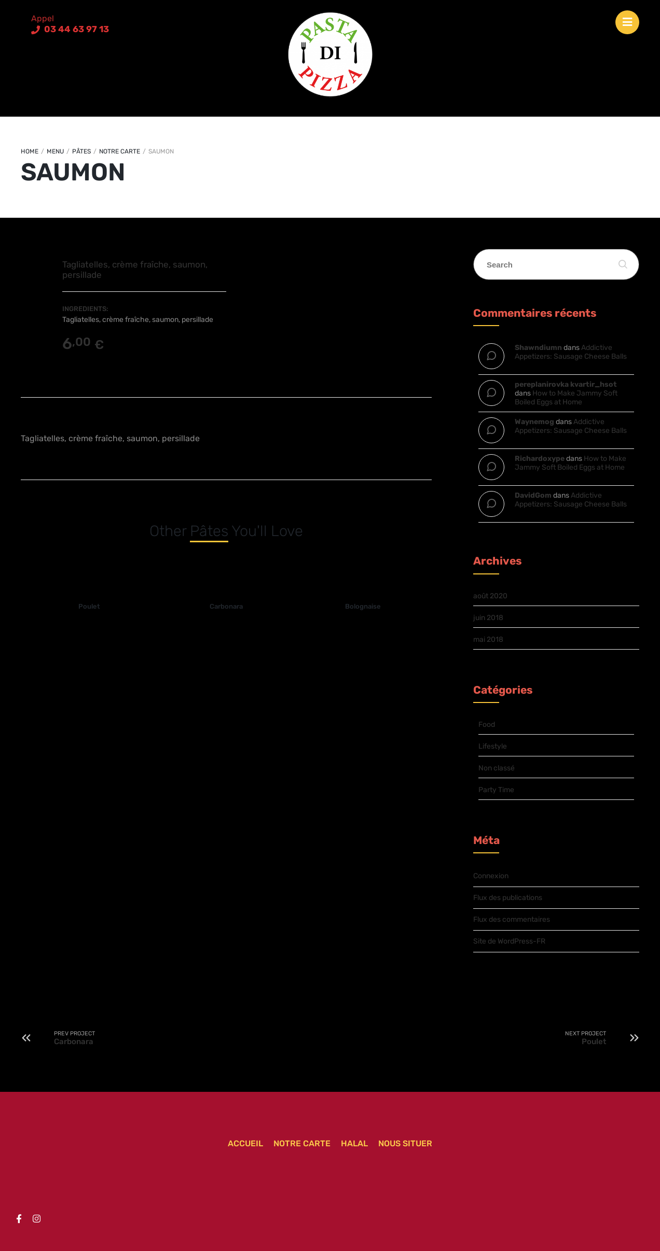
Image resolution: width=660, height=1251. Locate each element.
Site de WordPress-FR (509, 941)
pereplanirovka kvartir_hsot (566, 384)
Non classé (496, 768)
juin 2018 (488, 617)
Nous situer (405, 1143)
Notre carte (119, 151)
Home (29, 151)
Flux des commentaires (511, 919)
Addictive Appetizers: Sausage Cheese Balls (571, 352)
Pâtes (81, 151)
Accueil (245, 1143)
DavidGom (533, 495)
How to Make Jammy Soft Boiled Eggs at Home (566, 397)
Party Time (496, 789)
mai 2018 (488, 639)
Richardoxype (540, 458)
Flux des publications (507, 897)
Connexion (490, 876)
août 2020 (490, 596)
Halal (354, 1143)
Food (486, 724)
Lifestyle (492, 746)
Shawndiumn (538, 347)
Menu (55, 151)
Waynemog (534, 421)
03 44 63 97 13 (75, 29)
